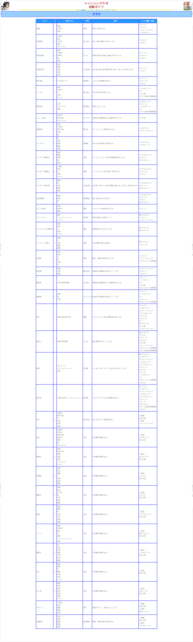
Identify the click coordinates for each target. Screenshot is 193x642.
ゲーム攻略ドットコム (85, 10)
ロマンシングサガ (103, 10)
